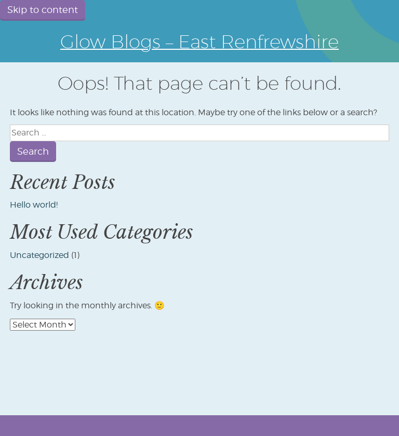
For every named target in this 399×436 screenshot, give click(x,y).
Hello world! (34, 205)
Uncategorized (39, 255)
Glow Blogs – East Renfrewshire (199, 41)
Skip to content (42, 9)
